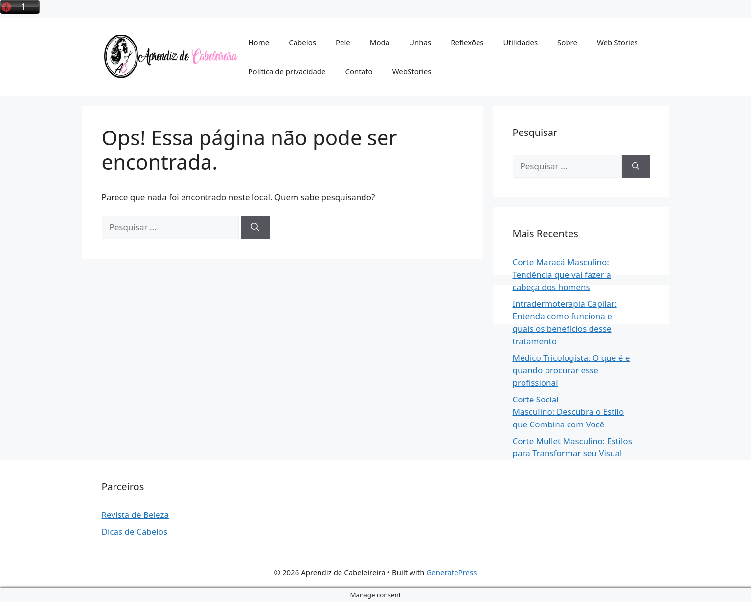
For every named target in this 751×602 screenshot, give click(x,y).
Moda (379, 42)
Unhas (420, 42)
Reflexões (467, 42)
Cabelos (302, 42)
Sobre (567, 42)
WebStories (412, 71)
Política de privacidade (287, 71)
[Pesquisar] (255, 227)
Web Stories (617, 42)
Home (259, 42)
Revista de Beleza (135, 514)
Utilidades (520, 42)
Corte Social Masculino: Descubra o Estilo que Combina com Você (568, 412)
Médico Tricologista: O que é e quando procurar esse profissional (571, 370)
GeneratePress (451, 572)
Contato (359, 71)
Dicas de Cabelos (135, 531)
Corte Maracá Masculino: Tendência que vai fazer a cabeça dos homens (562, 274)
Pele (343, 42)
